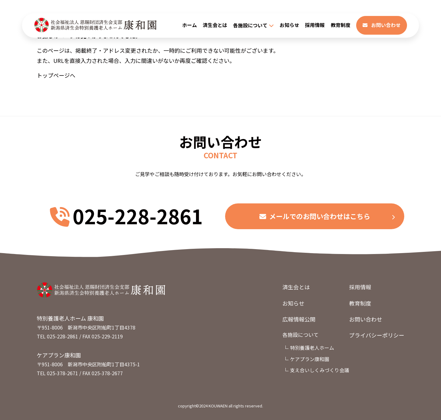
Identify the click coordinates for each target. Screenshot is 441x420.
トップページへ (56, 75)
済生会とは (215, 25)
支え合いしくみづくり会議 (319, 370)
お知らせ (289, 25)
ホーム (189, 25)
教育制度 (340, 25)
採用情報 (315, 25)
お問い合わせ (382, 25)
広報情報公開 (298, 319)
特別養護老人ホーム (312, 348)
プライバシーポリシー (376, 335)
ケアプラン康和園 (309, 359)
